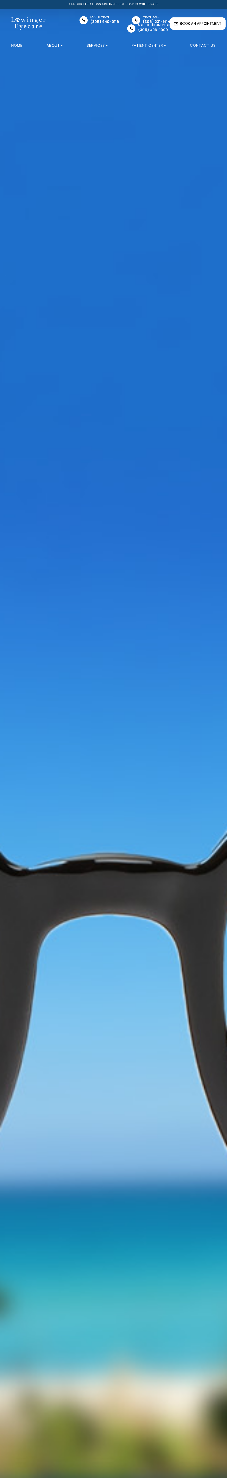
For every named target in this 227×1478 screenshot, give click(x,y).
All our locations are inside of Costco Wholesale (113, 4)
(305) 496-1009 (154, 28)
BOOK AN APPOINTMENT (197, 23)
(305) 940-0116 (104, 19)
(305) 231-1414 (156, 19)
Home (16, 45)
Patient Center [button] (149, 45)
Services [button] (97, 45)
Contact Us (203, 45)
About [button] (54, 45)
